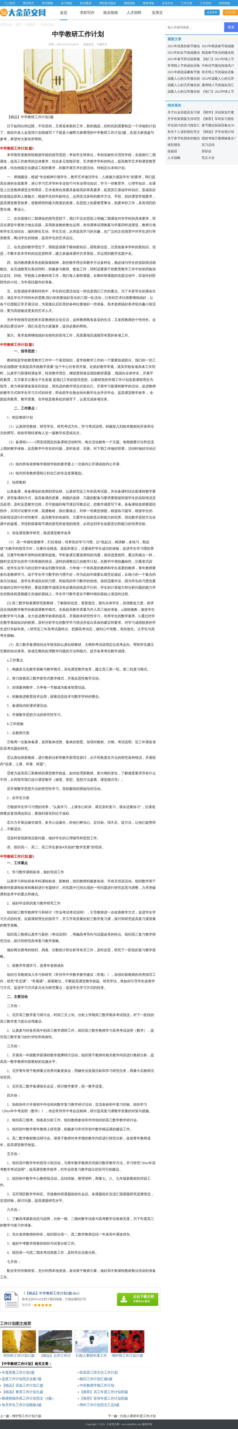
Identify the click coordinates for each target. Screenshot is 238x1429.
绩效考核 (148, 3)
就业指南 (110, 13)
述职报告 (173, 145)
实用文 (157, 13)
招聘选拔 (129, 3)
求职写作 (87, 13)
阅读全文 (89, 44)
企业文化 (167, 3)
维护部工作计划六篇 (26, 1416)
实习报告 (66, 3)
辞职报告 (224, 3)
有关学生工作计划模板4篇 (22, 1405)
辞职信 (206, 151)
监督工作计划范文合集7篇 (22, 1379)
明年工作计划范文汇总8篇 (99, 1405)
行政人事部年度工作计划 (138, 1416)
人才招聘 (134, 13)
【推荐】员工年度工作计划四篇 (104, 1392)
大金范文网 (112, 1424)
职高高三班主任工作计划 (99, 1372)
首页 (63, 13)
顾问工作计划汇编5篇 (96, 1379)
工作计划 (186, 3)
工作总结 (205, 3)
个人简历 (9, 3)
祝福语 (172, 151)
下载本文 (102, 44)
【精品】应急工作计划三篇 (22, 1385)
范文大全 (208, 157)
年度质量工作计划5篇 (18, 1372)
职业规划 (85, 3)
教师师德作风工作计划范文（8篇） (28, 1398)
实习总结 (208, 145)
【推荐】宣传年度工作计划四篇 (104, 1398)
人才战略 (173, 157)
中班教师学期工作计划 (97, 1385)
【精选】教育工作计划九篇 (22, 1392)
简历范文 (28, 3)
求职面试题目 (107, 3)
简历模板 (47, 3)
